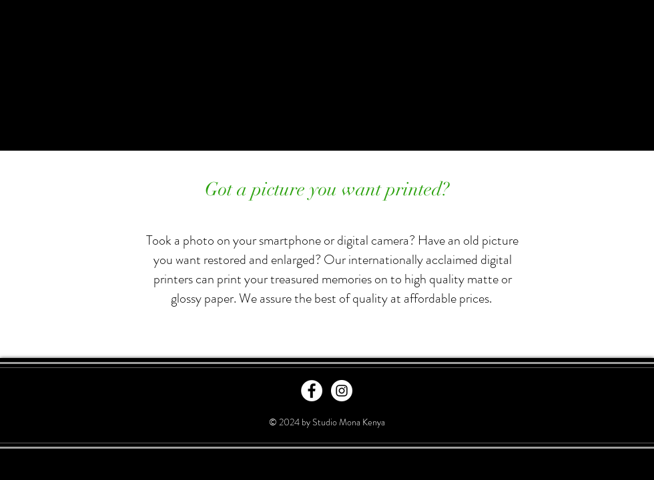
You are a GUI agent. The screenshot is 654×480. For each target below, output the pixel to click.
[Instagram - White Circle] (341, 390)
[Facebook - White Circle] (311, 390)
